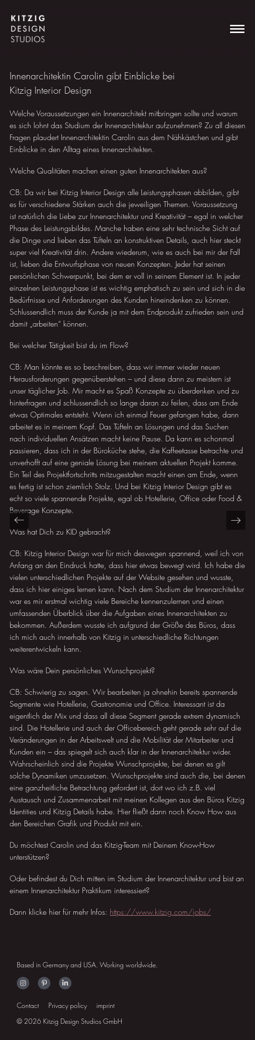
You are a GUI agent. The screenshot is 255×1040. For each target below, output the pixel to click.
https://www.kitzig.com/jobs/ (160, 912)
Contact (28, 1005)
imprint (105, 1005)
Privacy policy (67, 1005)
